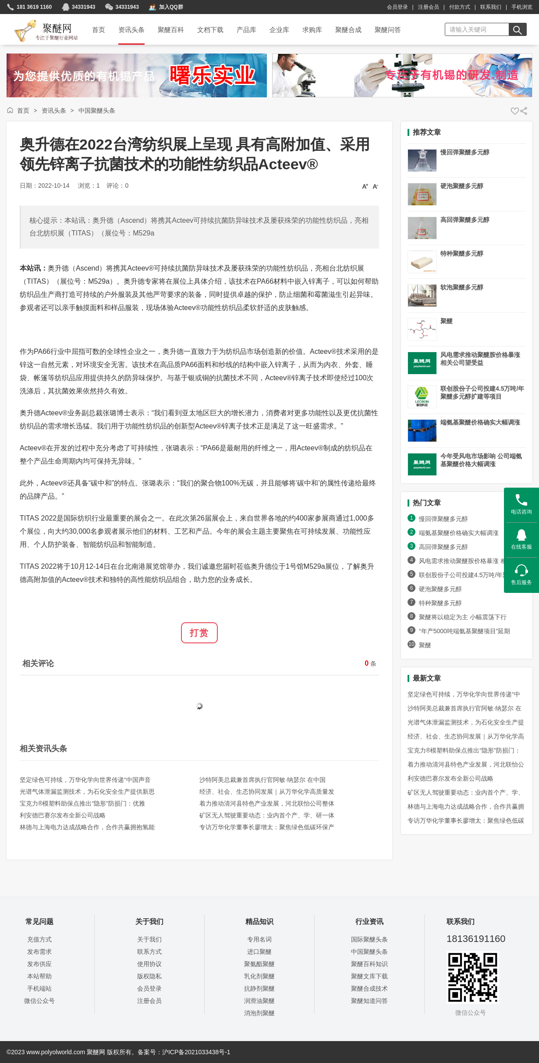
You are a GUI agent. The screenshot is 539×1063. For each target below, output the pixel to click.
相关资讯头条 (43, 748)
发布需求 (39, 951)
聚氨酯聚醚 (259, 963)
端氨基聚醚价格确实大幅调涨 (480, 422)
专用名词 (259, 939)
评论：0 (117, 185)
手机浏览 (521, 7)
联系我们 (490, 7)
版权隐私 (149, 976)
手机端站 (39, 988)
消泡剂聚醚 (259, 1013)
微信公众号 (39, 1000)
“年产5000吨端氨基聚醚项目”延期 (464, 631)
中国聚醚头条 (96, 110)
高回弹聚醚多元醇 (464, 219)
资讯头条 (54, 110)
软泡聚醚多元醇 (461, 287)
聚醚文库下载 (369, 976)
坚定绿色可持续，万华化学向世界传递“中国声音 (85, 779)
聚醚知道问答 (369, 1000)
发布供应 (39, 963)
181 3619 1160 (34, 7)
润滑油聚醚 (259, 1000)
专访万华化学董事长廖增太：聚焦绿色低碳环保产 (266, 827)
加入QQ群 (171, 7)
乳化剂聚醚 (259, 976)
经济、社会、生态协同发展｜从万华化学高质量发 (266, 791)
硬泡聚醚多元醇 (461, 185)
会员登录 (397, 7)
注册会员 (428, 7)
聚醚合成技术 (369, 988)
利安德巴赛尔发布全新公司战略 (63, 815)
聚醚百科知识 (369, 963)
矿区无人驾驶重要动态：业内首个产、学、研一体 (266, 815)
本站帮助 (39, 976)
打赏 (199, 633)
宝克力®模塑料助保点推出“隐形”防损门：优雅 (82, 803)
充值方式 (39, 939)
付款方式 (459, 7)
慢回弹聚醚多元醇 (464, 152)
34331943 (83, 7)
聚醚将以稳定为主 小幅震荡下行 (463, 617)
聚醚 (446, 321)
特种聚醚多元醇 (461, 253)
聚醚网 (39, 20)
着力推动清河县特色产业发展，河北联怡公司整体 (266, 803)
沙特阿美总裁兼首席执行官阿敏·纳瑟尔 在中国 (262, 779)
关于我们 (149, 939)
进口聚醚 (259, 951)
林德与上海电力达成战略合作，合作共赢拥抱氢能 (87, 827)
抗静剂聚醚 (259, 988)
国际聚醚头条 (369, 939)
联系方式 (149, 951)
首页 (23, 110)
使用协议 (149, 963)
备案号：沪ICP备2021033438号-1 (184, 1052)
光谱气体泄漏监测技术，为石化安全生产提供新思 (87, 791)
